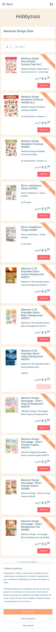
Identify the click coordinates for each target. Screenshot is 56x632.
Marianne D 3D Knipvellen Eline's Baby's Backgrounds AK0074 (32, 314)
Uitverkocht (44, 386)
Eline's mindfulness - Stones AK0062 (32, 187)
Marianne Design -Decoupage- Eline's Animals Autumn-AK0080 (31, 484)
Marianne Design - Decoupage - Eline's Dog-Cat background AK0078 (32, 402)
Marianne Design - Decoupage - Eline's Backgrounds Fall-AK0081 (31, 525)
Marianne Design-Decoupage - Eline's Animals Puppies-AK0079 (31, 443)
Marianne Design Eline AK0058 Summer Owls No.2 (31, 61)
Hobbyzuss (8, 617)
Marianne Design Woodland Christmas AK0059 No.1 (32, 99)
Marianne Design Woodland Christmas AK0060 (32, 144)
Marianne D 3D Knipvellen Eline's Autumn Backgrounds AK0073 (32, 272)
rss (42, 626)
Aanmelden (11, 607)
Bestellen (44, 85)
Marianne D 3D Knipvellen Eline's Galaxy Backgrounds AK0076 (32, 355)
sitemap (36, 626)
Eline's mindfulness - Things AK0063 (32, 228)
